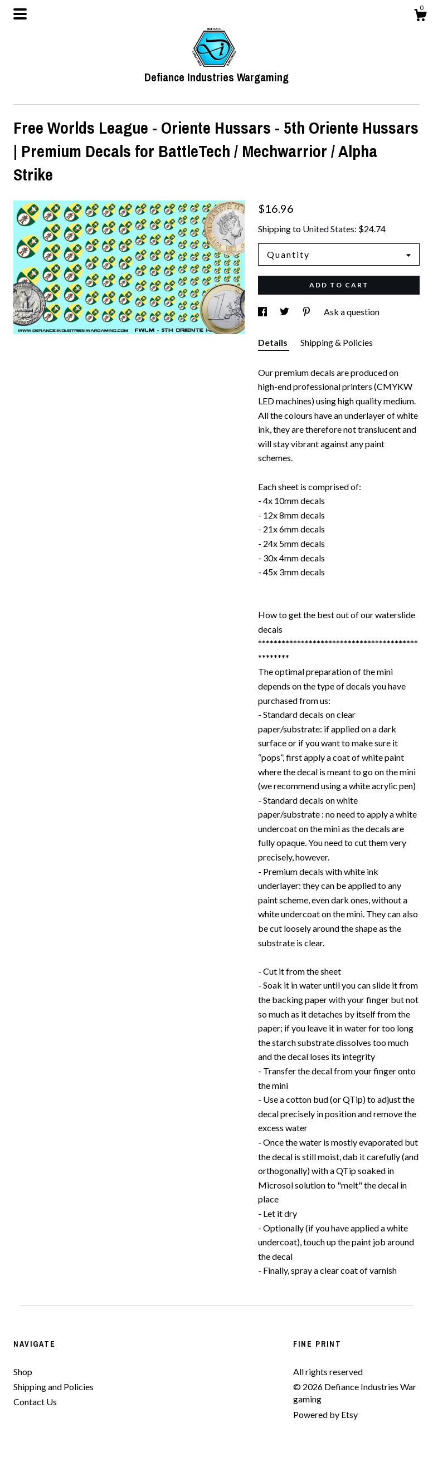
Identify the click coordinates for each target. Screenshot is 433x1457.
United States (328, 228)
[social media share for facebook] (263, 311)
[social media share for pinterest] (307, 311)
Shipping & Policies (336, 342)
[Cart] (420, 16)
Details (273, 342)
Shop (22, 1371)
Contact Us (35, 1401)
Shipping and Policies (53, 1386)
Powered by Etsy (325, 1414)
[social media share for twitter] (285, 311)
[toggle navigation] (20, 13)
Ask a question (352, 311)
